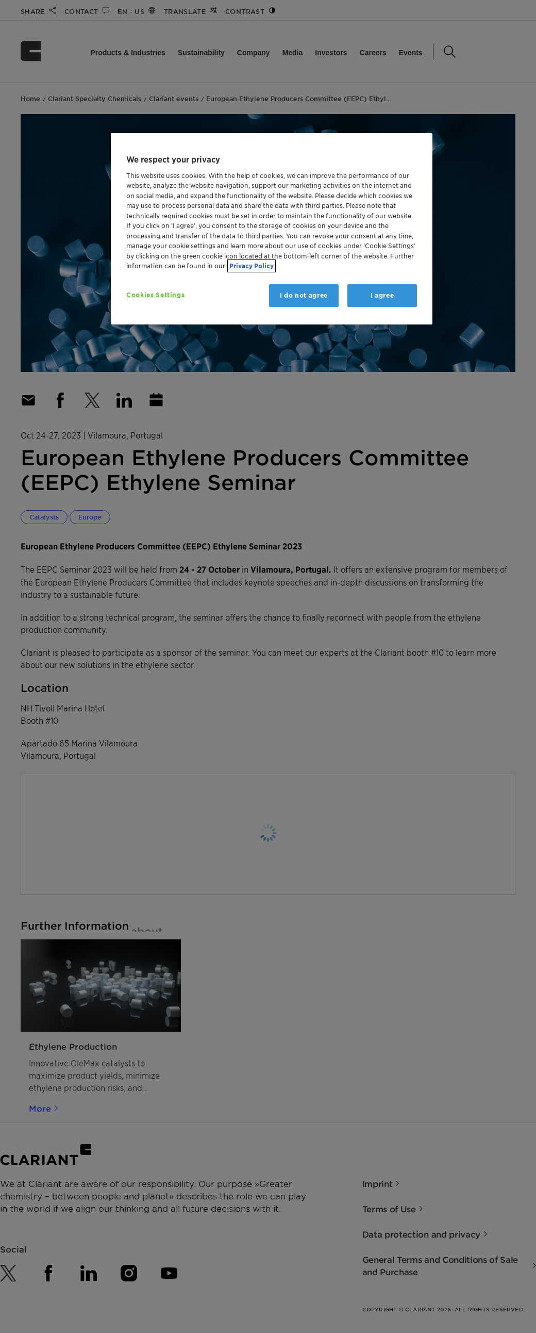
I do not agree (304, 295)
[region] (271, 228)
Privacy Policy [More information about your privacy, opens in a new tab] (251, 266)
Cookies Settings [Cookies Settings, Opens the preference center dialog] (155, 294)
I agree (382, 295)
